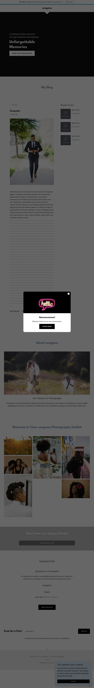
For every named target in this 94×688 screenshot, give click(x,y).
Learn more (47, 326)
